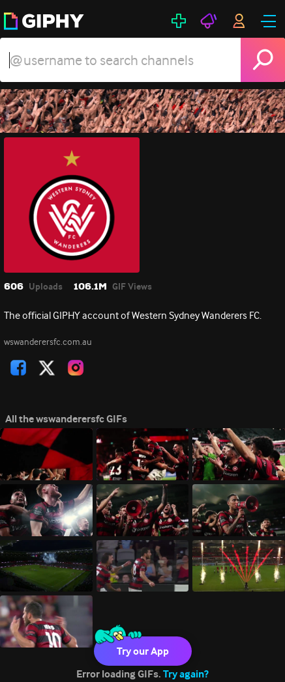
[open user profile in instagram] (75, 367)
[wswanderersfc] (142, 111)
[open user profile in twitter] (47, 367)
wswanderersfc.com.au (48, 341)
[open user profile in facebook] (18, 367)
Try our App (143, 651)
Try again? (186, 674)
